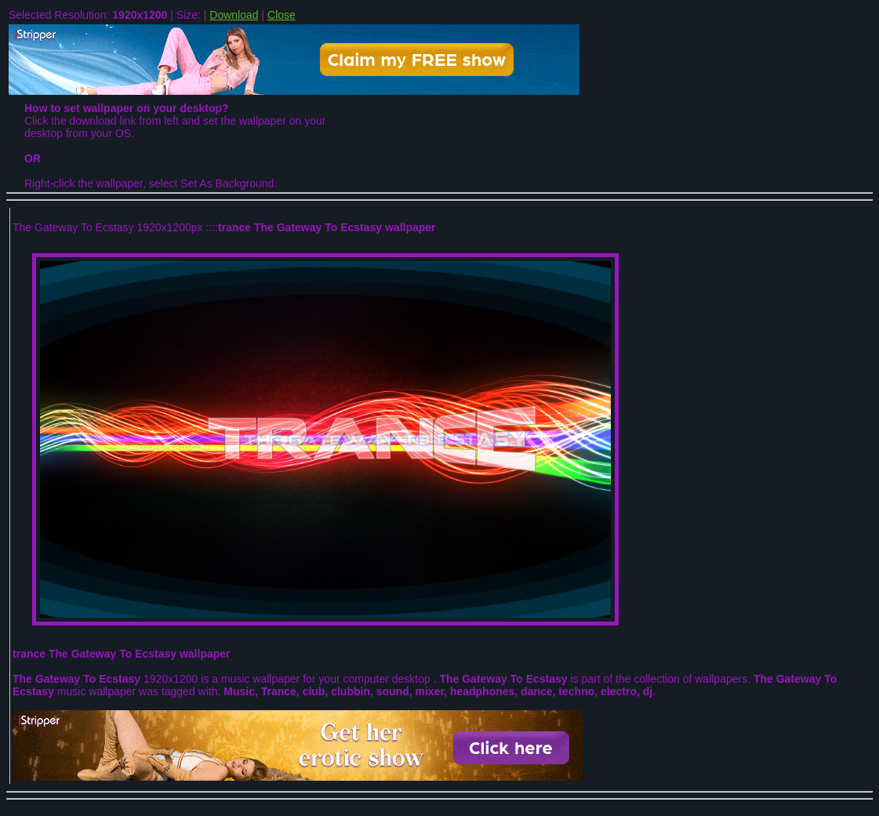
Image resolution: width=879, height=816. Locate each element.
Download (233, 15)
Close (281, 15)
